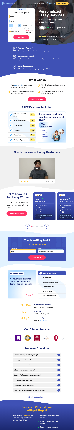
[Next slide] (65, 170)
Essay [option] (13, 251)
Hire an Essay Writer (17, 213)
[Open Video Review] (37, 168)
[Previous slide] (8, 170)
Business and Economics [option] (46, 251)
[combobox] (21, 16)
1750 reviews (61, 36)
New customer (15, 31)
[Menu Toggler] (70, 3)
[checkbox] (10, 31)
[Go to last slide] (27, 226)
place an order (18, 85)
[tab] (31, 226)
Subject (40, 248)
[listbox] (23, 251)
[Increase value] (19, 25)
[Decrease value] (11, 25)
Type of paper (13, 248)
